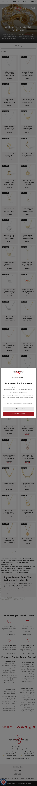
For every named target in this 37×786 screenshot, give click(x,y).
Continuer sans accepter (17, 377)
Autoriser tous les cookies (18, 413)
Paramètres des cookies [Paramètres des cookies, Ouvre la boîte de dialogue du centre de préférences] (18, 408)
